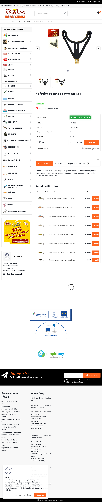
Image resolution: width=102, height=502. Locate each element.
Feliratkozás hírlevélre (26, 377)
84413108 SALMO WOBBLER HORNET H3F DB (61, 216)
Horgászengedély (62, 5)
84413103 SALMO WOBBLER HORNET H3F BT (60, 198)
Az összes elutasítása (23, 495)
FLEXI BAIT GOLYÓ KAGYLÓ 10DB (87, 282)
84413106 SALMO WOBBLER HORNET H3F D (60, 207)
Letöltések (59, 163)
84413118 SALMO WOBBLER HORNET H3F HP (60, 235)
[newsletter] (91, 375)
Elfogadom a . (80, 381)
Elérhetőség (18, 5)
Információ (8, 5)
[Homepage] (2, 6)
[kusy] (74, 142)
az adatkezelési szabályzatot (84, 380)
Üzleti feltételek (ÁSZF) (33, 5)
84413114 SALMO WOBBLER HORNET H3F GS (60, 226)
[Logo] (15, 14)
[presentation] (38, 48)
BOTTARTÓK (16, 21)
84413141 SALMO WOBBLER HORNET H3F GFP (61, 253)
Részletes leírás (44, 163)
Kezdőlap (6, 21)
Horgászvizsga (48, 5)
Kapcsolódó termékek (79, 163)
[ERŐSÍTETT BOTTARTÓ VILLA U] (68, 47)
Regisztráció (96, 2)
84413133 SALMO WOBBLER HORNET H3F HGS (61, 244)
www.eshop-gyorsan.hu (55, 500)
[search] (65, 14)
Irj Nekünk (13, 440)
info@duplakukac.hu (14, 274)
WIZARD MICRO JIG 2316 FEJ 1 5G (46, 282)
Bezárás (40, 495)
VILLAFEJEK (27, 21)
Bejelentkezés (84, 2)
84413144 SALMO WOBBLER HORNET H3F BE (61, 260)
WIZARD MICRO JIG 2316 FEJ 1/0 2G (68, 282)
